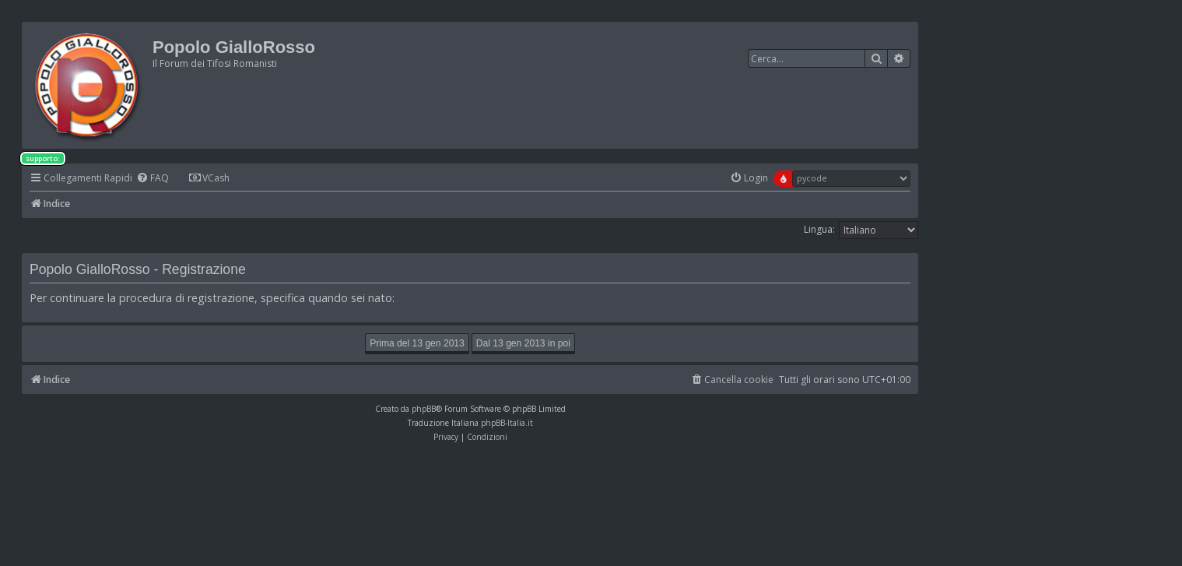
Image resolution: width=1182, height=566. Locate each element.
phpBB (424, 408)
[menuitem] (152, 178)
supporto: (43, 158)
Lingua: (819, 229)
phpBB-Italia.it (507, 422)
